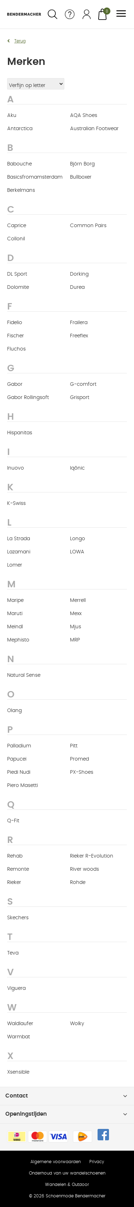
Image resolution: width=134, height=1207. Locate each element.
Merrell (78, 600)
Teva (13, 953)
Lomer (14, 565)
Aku (11, 115)
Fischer (15, 335)
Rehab (15, 856)
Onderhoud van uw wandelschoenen (67, 1173)
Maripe (15, 600)
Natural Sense (23, 675)
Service (69, 14)
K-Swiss (16, 503)
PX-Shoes (81, 772)
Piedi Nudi (18, 772)
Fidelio (14, 322)
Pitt (74, 745)
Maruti (15, 613)
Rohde (77, 882)
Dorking (79, 274)
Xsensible (18, 1072)
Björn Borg (82, 164)
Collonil (16, 238)
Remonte (18, 869)
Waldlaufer (20, 1023)
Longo (77, 538)
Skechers (18, 917)
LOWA (77, 551)
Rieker (14, 882)
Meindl (15, 626)
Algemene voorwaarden (55, 1162)
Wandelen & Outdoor (67, 1184)
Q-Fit (13, 820)
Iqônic (77, 468)
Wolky (77, 1023)
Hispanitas (19, 432)
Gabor (15, 384)
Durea (77, 287)
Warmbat (18, 1036)
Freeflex (79, 335)
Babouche (19, 164)
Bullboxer (80, 177)
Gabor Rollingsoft (28, 397)
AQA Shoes (83, 115)
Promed (79, 759)
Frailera (79, 322)
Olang (14, 710)
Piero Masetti (22, 785)
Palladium (19, 745)
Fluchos (16, 349)
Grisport (79, 397)
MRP (75, 640)
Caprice (16, 225)
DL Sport (17, 274)
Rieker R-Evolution (91, 856)
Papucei (16, 759)
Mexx (75, 613)
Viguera (16, 988)
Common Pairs (88, 225)
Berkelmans (21, 190)
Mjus (75, 626)
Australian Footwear (94, 128)
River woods (84, 869)
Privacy (96, 1162)
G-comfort (83, 384)
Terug (20, 41)
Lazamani (18, 551)
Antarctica (20, 128)
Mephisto (18, 640)
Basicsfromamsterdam (35, 177)
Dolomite (18, 287)
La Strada (18, 538)
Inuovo (15, 468)
